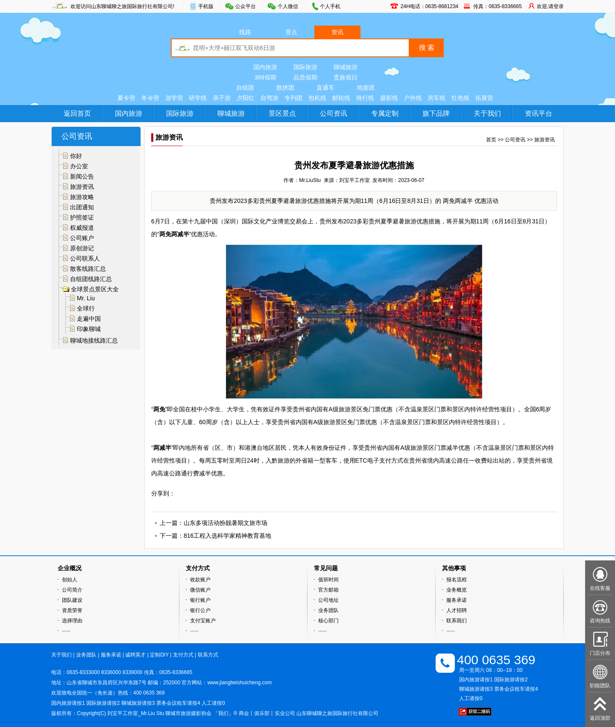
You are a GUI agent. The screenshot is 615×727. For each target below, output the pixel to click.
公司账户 (82, 238)
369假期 (265, 77)
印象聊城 (89, 328)
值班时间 (328, 580)
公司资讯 (333, 113)
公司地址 (328, 600)
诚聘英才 (135, 655)
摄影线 (389, 97)
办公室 (79, 166)
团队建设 (72, 600)
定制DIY (159, 655)
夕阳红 (246, 97)
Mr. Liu (86, 298)
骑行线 (365, 97)
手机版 (206, 6)
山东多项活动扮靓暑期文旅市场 (225, 522)
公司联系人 (85, 258)
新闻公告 (82, 176)
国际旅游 (305, 67)
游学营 (174, 97)
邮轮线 (341, 97)
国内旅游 (265, 67)
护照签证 (82, 217)
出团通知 (82, 207)
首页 (491, 140)
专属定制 (384, 113)
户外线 (413, 97)
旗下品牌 (436, 113)
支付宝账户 (203, 621)
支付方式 (183, 655)
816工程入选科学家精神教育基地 (227, 535)
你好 (76, 155)
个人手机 (330, 6)
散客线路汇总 (88, 268)
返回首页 (77, 113)
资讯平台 (538, 113)
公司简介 (72, 590)
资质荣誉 (72, 610)
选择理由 (72, 621)
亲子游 (222, 97)
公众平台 (245, 6)
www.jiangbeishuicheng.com (239, 683)
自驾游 (269, 97)
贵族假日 (345, 77)
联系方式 (208, 655)
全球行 (86, 308)
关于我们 (487, 113)
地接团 (366, 87)
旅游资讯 (82, 186)
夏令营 (126, 97)
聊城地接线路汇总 (94, 340)
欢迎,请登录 (550, 6)
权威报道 (82, 227)
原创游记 (82, 248)
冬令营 (150, 97)
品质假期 (305, 77)
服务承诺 (456, 600)
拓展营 (484, 97)
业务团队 (328, 610)
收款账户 (200, 580)
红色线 (460, 97)
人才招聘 (456, 610)
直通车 (325, 87)
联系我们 (456, 621)
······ (66, 631)
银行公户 (200, 610)
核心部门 (328, 621)
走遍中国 (89, 318)
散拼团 (285, 87)
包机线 (317, 97)
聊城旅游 (345, 67)
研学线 (198, 97)
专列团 (293, 97)
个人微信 (288, 6)
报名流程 (456, 580)
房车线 (436, 97)
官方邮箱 (328, 590)
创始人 (69, 580)
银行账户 (200, 600)
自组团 (245, 87)
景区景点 (282, 113)
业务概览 (456, 590)
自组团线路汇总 (91, 279)
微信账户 (200, 590)
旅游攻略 (82, 196)
